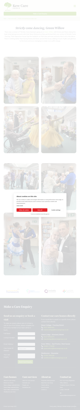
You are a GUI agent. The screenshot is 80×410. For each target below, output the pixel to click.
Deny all (40, 210)
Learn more (20, 205)
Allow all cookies (24, 210)
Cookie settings (55, 210)
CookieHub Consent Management (42, 214)
